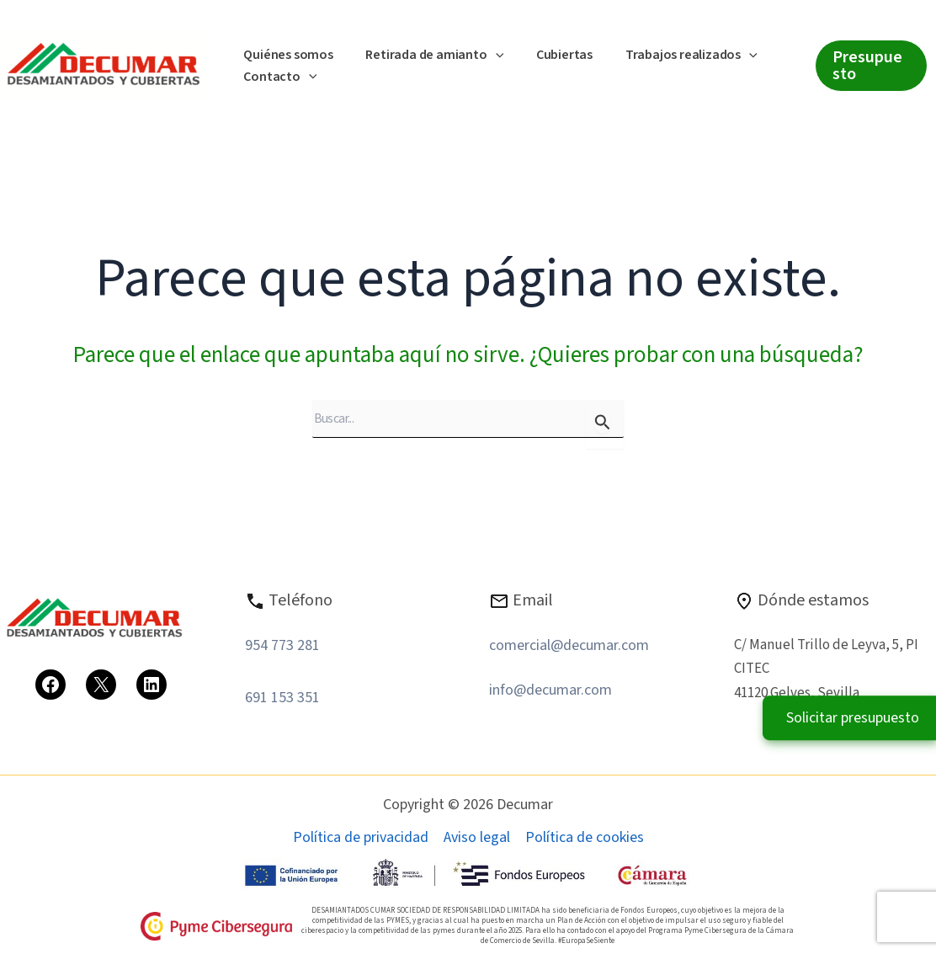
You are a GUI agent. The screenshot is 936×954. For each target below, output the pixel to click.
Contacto (277, 77)
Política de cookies (584, 838)
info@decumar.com (550, 690)
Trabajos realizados (671, 56)
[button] (487, 56)
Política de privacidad (360, 838)
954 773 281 (282, 645)
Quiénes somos (285, 54)
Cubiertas (550, 54)
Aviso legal (477, 838)
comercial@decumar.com (569, 645)
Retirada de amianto (426, 56)
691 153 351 (282, 697)
